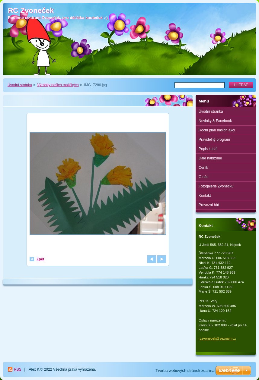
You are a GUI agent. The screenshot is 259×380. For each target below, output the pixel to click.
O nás (203, 177)
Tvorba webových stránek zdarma (184, 370)
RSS (17, 369)
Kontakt (205, 195)
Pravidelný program (214, 139)
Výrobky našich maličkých (57, 85)
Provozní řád (209, 205)
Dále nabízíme (210, 158)
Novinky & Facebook (215, 121)
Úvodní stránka (20, 85)
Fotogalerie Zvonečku (216, 186)
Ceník (203, 167)
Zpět (40, 259)
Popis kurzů (208, 149)
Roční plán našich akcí (217, 130)
